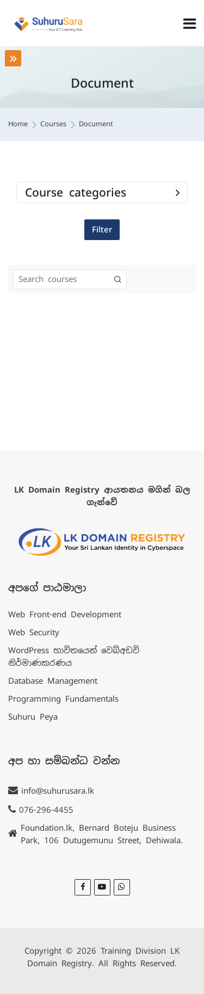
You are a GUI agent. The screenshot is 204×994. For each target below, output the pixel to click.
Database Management (52, 681)
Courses (53, 124)
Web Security (33, 632)
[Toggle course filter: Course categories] (177, 192)
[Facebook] (83, 887)
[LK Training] (48, 23)
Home (18, 124)
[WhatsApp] (122, 887)
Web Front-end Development (64, 614)
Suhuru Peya (33, 716)
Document (96, 124)
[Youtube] (102, 887)
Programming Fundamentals (63, 699)
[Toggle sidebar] (13, 58)
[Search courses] (118, 279)
